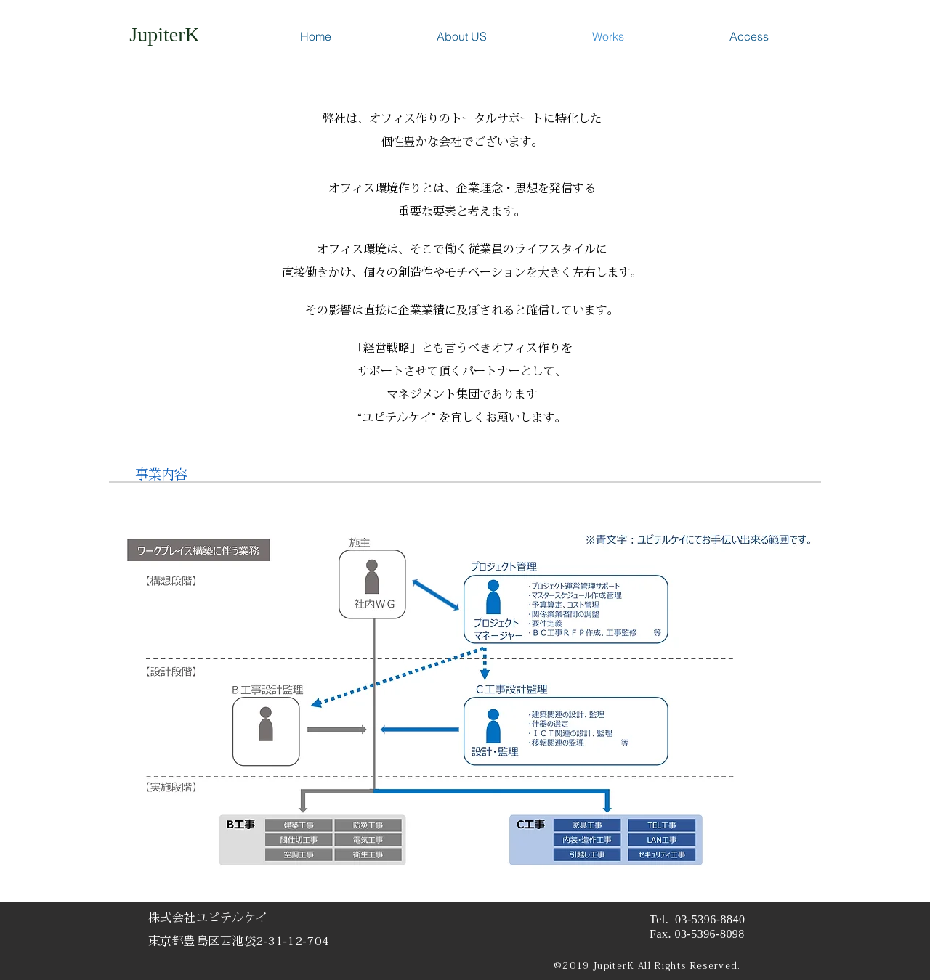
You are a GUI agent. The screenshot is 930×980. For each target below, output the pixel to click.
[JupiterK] (164, 34)
